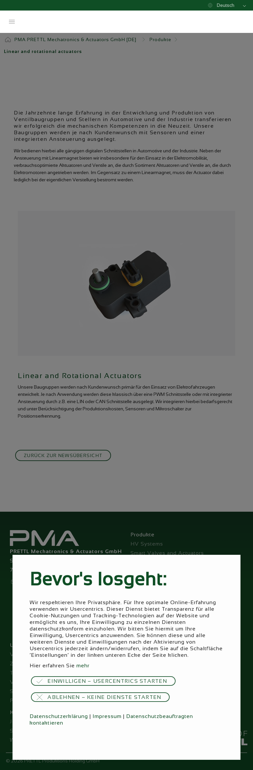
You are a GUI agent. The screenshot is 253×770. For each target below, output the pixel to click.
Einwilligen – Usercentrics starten (107, 681)
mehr (83, 665)
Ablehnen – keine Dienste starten (104, 697)
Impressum (107, 716)
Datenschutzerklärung (59, 716)
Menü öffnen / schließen (12, 22)
